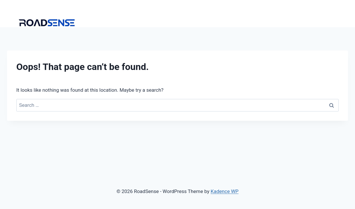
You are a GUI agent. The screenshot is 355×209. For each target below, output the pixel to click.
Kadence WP (225, 191)
